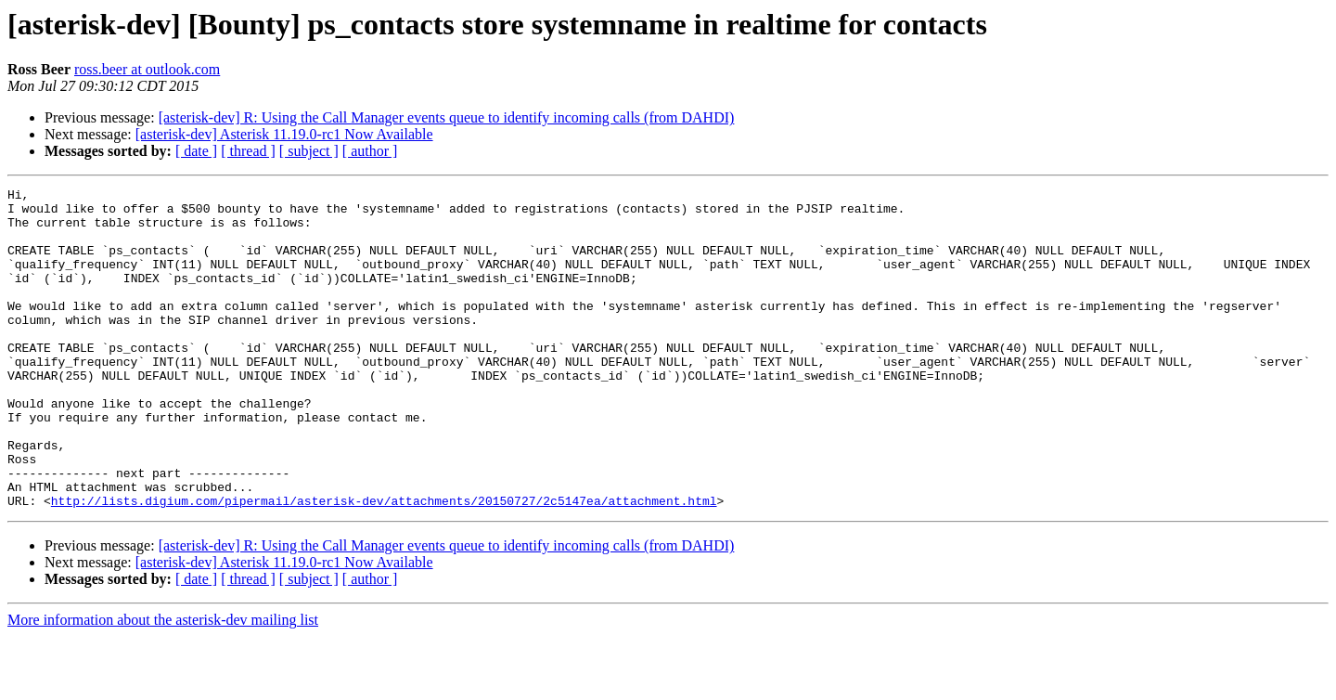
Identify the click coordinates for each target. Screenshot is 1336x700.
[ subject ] (309, 151)
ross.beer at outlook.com (147, 69)
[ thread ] (248, 151)
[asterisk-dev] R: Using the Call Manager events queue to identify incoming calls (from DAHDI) (447, 117)
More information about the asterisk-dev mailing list (162, 684)
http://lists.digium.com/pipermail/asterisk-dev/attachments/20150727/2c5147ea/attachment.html (384, 564)
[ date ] (196, 151)
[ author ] (370, 151)
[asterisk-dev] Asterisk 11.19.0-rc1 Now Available (284, 134)
